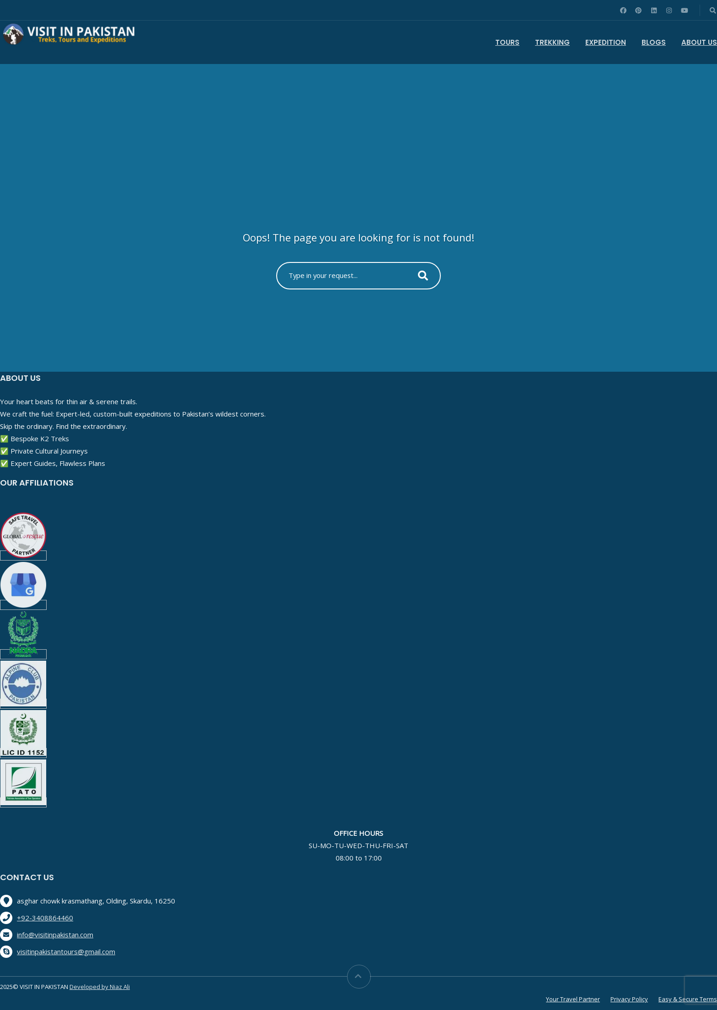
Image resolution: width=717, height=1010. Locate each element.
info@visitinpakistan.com (55, 934)
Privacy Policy (629, 999)
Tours (507, 42)
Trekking (552, 42)
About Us (699, 42)
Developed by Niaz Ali (100, 987)
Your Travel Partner (573, 999)
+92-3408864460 (45, 917)
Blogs (654, 42)
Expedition (605, 42)
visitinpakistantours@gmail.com (66, 951)
